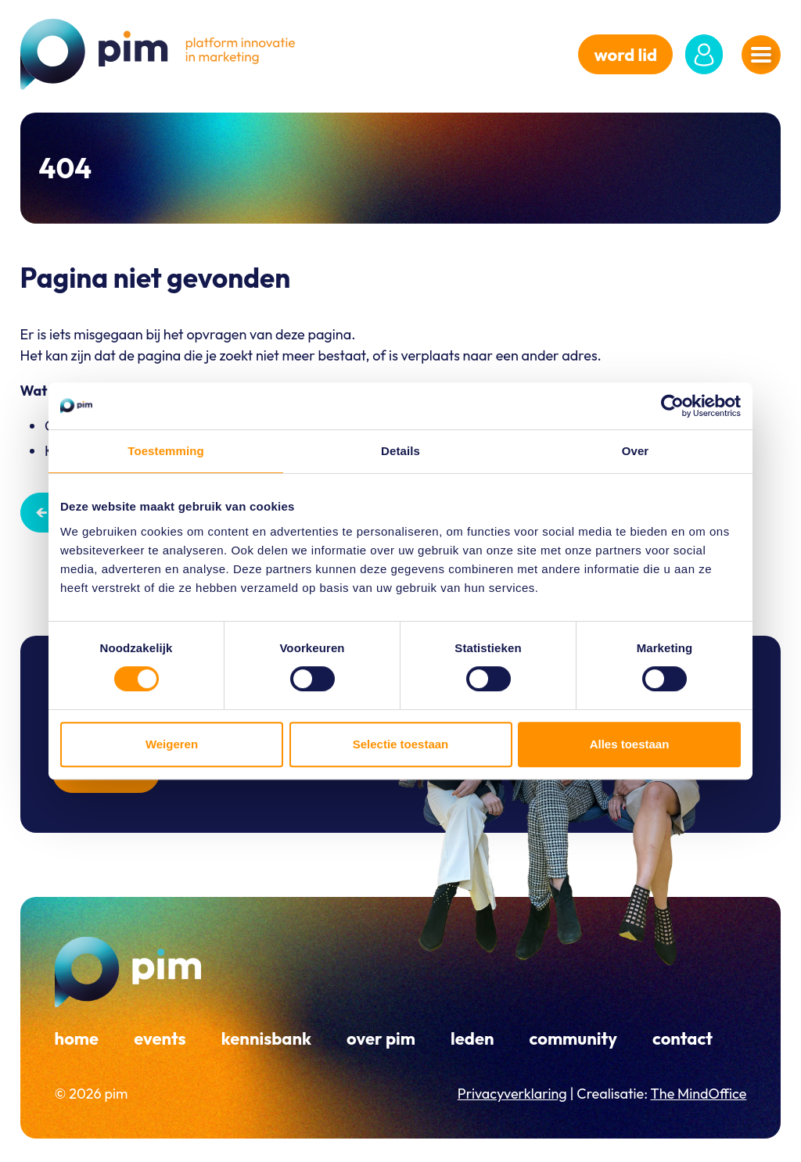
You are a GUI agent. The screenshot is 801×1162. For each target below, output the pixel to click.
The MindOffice (699, 1094)
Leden (472, 1038)
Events (160, 1038)
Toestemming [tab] (166, 450)
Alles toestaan (630, 744)
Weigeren (171, 744)
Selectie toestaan (401, 744)
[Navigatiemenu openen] (761, 54)
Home (77, 1038)
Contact (682, 1038)
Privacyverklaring (512, 1094)
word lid (625, 55)
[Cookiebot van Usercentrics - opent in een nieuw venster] (672, 406)
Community (573, 1038)
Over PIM (381, 1038)
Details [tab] (400, 450)
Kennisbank (266, 1038)
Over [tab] (635, 450)
